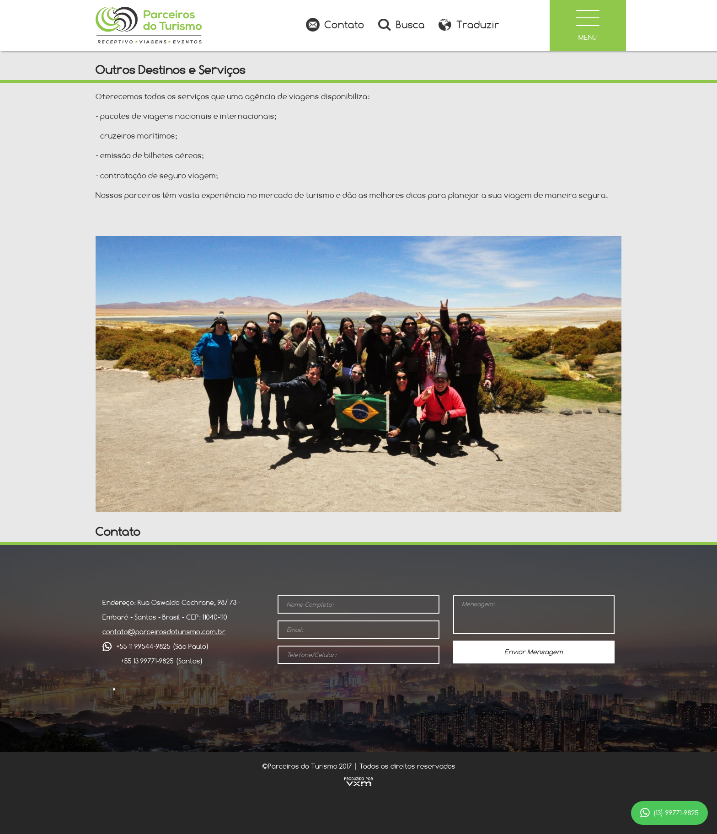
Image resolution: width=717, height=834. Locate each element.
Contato (344, 24)
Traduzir (477, 24)
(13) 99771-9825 (669, 812)
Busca (410, 24)
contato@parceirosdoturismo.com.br (163, 631)
